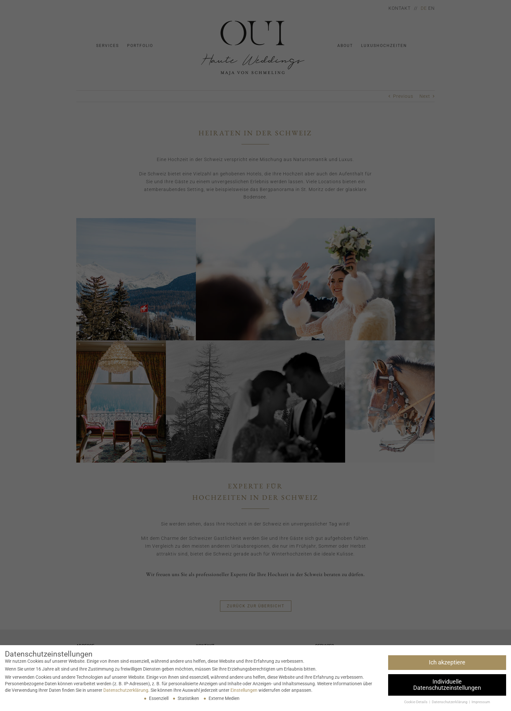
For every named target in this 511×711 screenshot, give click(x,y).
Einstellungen (243, 690)
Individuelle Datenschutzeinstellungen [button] (447, 684)
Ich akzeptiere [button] (447, 662)
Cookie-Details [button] (416, 702)
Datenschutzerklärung (125, 690)
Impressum (481, 702)
